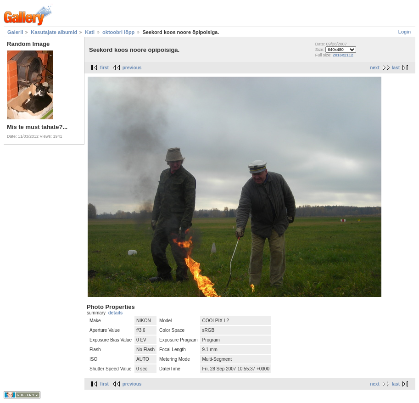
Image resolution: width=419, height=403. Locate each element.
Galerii (15, 32)
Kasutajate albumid (54, 32)
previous (132, 67)
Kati (90, 32)
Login (404, 31)
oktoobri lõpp (118, 32)
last (396, 67)
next (375, 67)
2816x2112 (343, 55)
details (115, 312)
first (104, 67)
